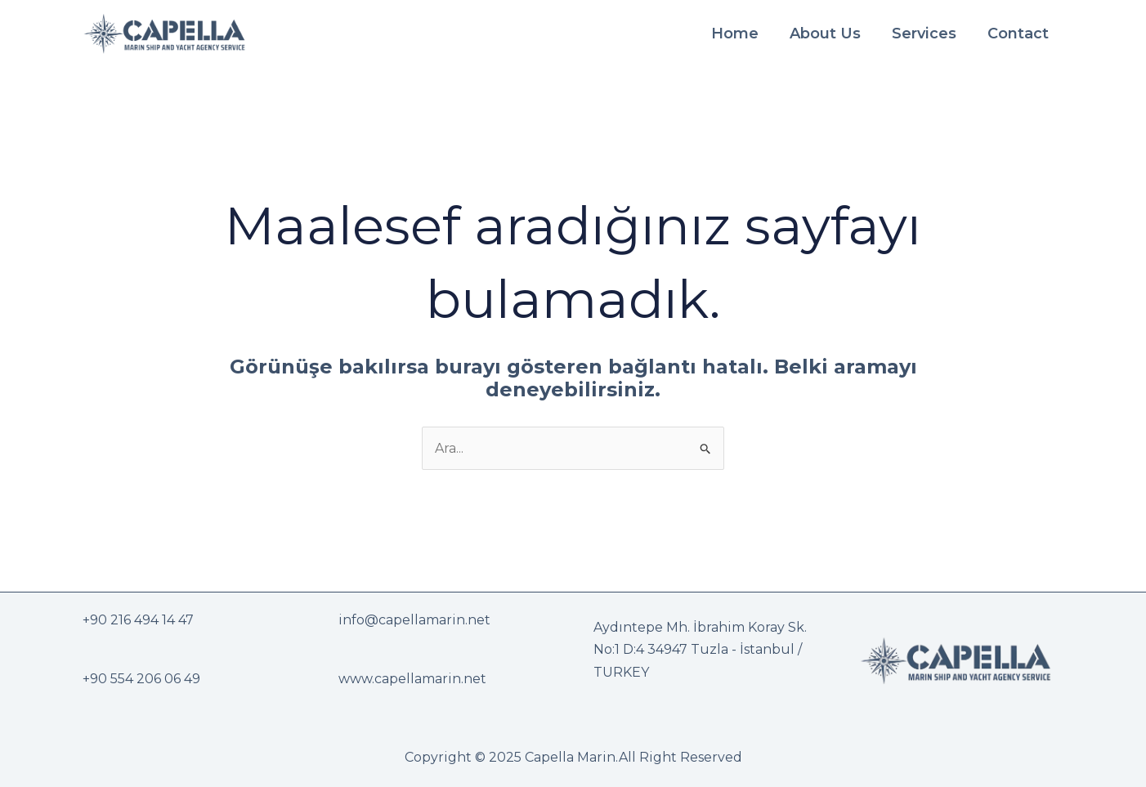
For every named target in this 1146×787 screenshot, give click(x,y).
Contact (1018, 33)
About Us (825, 33)
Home (735, 33)
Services (924, 33)
